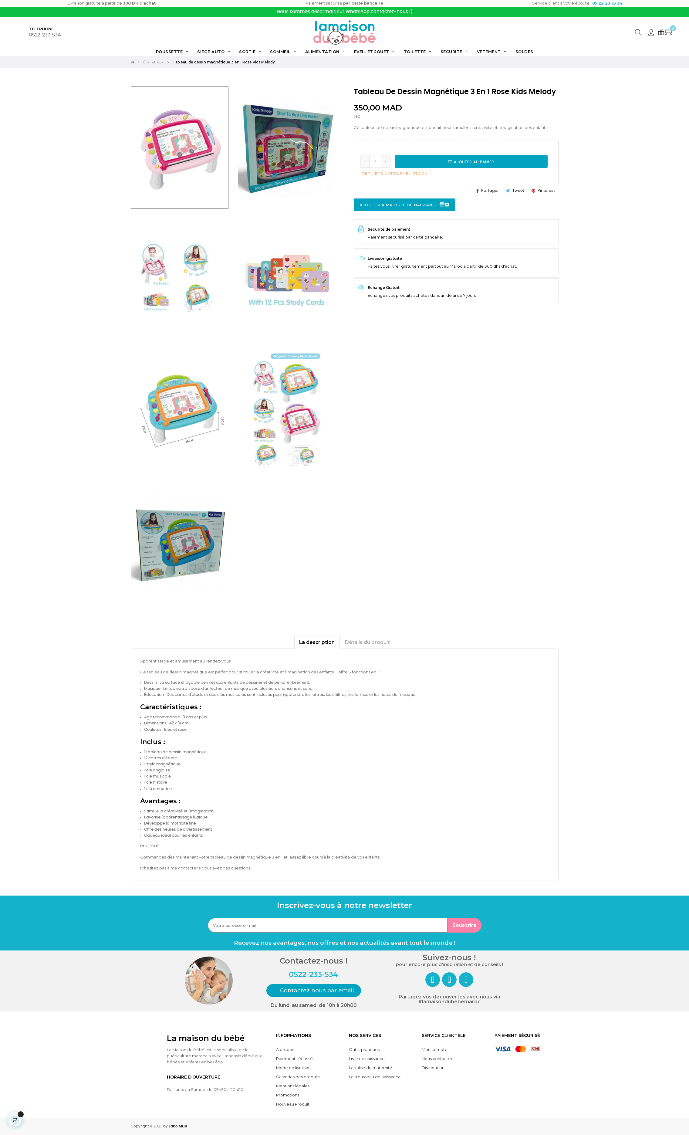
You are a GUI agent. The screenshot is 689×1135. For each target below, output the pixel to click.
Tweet (518, 191)
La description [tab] (317, 642)
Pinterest (546, 191)
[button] (313, 990)
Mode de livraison (293, 1067)
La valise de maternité (370, 1067)
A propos (285, 1049)
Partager (490, 191)
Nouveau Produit (292, 1104)
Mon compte (435, 1049)
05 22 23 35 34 (607, 3)
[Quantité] (375, 161)
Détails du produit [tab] (367, 642)
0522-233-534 (45, 35)
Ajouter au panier (471, 162)
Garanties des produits (298, 1076)
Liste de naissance (367, 1058)
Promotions (287, 1095)
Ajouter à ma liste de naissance (404, 205)
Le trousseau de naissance (375, 1076)
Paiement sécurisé (294, 1058)
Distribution (433, 1067)
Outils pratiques (364, 1049)
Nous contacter (437, 1058)
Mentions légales (292, 1085)
